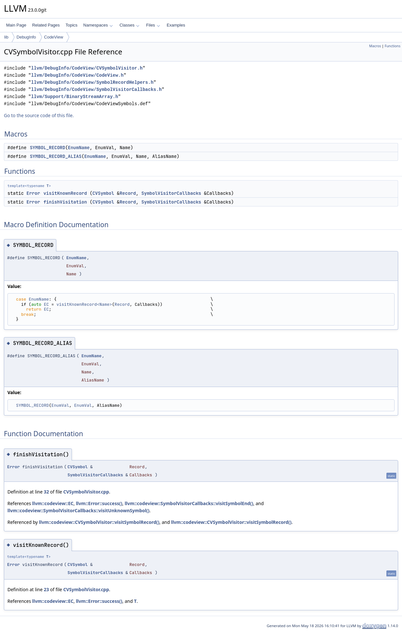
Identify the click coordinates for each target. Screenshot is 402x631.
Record (127, 193)
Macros (375, 46)
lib (6, 37)
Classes (129, 25)
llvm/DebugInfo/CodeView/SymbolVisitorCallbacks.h (96, 89)
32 (46, 492)
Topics (71, 25)
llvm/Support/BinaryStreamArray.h (74, 97)
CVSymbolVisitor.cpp (86, 492)
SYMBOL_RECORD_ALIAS (56, 156)
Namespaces (98, 25)
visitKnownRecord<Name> (84, 304)
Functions (392, 46)
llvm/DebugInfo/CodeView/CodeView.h (77, 75)
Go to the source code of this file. (39, 115)
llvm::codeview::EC (52, 503)
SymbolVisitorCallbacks (171, 193)
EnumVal (60, 405)
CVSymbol (103, 193)
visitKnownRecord (65, 193)
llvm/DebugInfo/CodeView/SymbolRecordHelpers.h (92, 82)
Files (153, 25)
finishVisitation (65, 202)
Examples (176, 25)
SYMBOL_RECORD (47, 147)
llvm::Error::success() (99, 503)
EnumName (79, 147)
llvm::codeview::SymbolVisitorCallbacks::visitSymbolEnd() (189, 503)
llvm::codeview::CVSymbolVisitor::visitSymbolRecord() (99, 522)
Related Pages (46, 25)
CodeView (53, 37)
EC (46, 304)
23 (46, 589)
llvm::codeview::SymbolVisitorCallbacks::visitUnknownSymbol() (78, 510)
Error (33, 193)
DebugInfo (26, 37)
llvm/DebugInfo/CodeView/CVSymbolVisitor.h (86, 68)
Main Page (16, 25)
